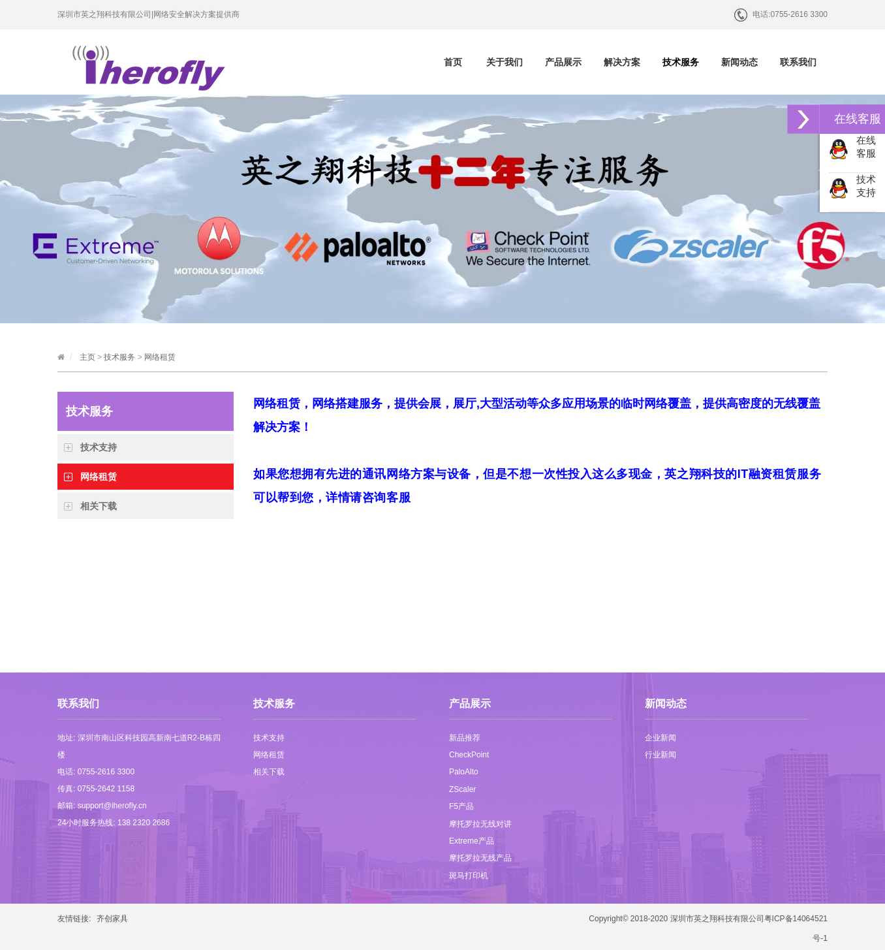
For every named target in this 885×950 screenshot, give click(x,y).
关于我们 (504, 62)
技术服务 (680, 62)
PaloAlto (463, 771)
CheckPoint (469, 754)
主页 (87, 357)
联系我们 (798, 62)
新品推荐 (464, 737)
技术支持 (98, 447)
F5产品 (461, 806)
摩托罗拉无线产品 (480, 858)
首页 (453, 62)
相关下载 (98, 506)
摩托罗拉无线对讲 (480, 824)
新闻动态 (739, 62)
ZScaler (462, 789)
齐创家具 (112, 918)
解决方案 (622, 62)
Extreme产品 (471, 841)
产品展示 (563, 62)
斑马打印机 (468, 875)
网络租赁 (160, 357)
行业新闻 (660, 754)
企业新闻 (660, 737)
